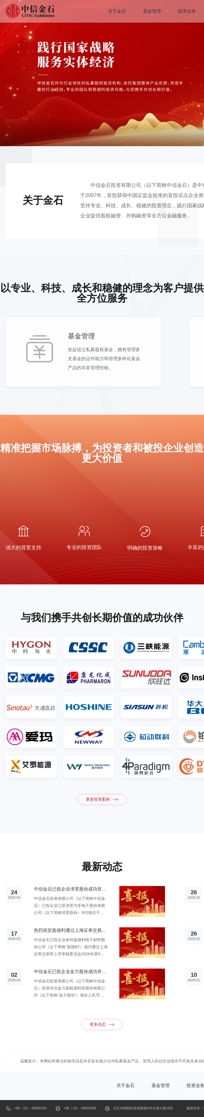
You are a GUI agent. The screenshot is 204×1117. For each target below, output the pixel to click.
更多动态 (102, 1024)
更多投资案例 (102, 799)
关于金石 (117, 11)
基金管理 (152, 11)
